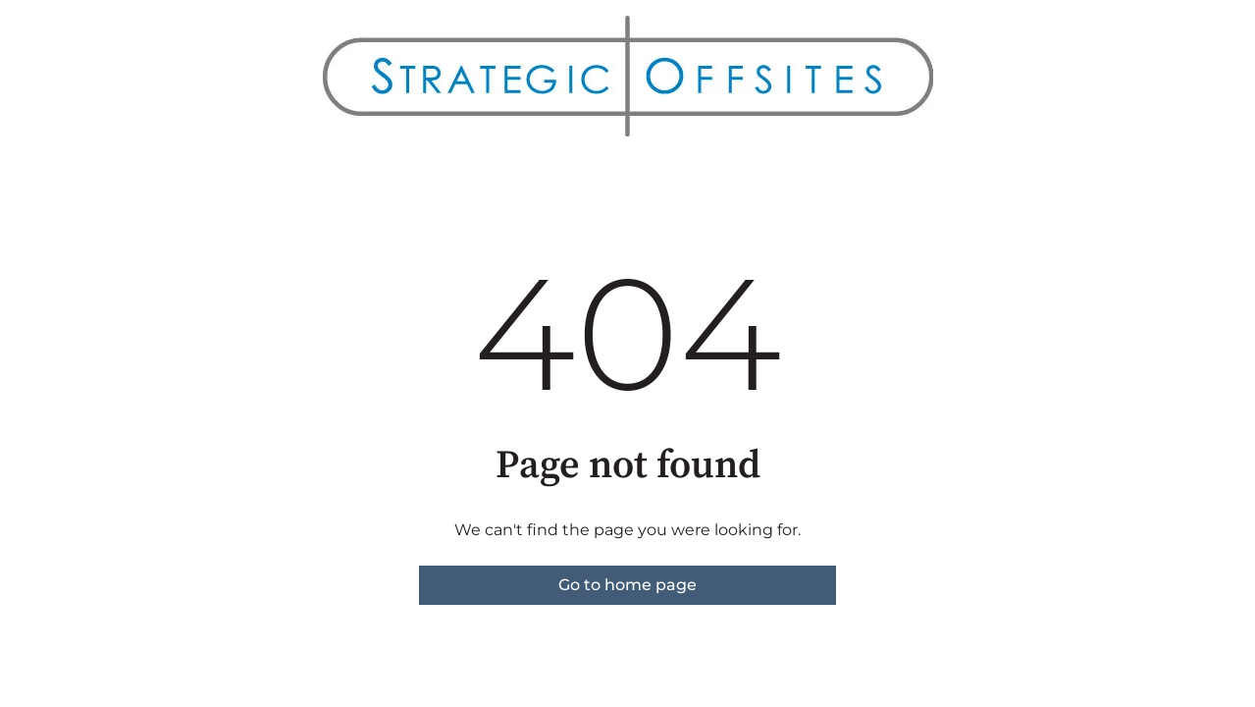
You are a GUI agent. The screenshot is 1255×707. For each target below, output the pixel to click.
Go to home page (627, 584)
